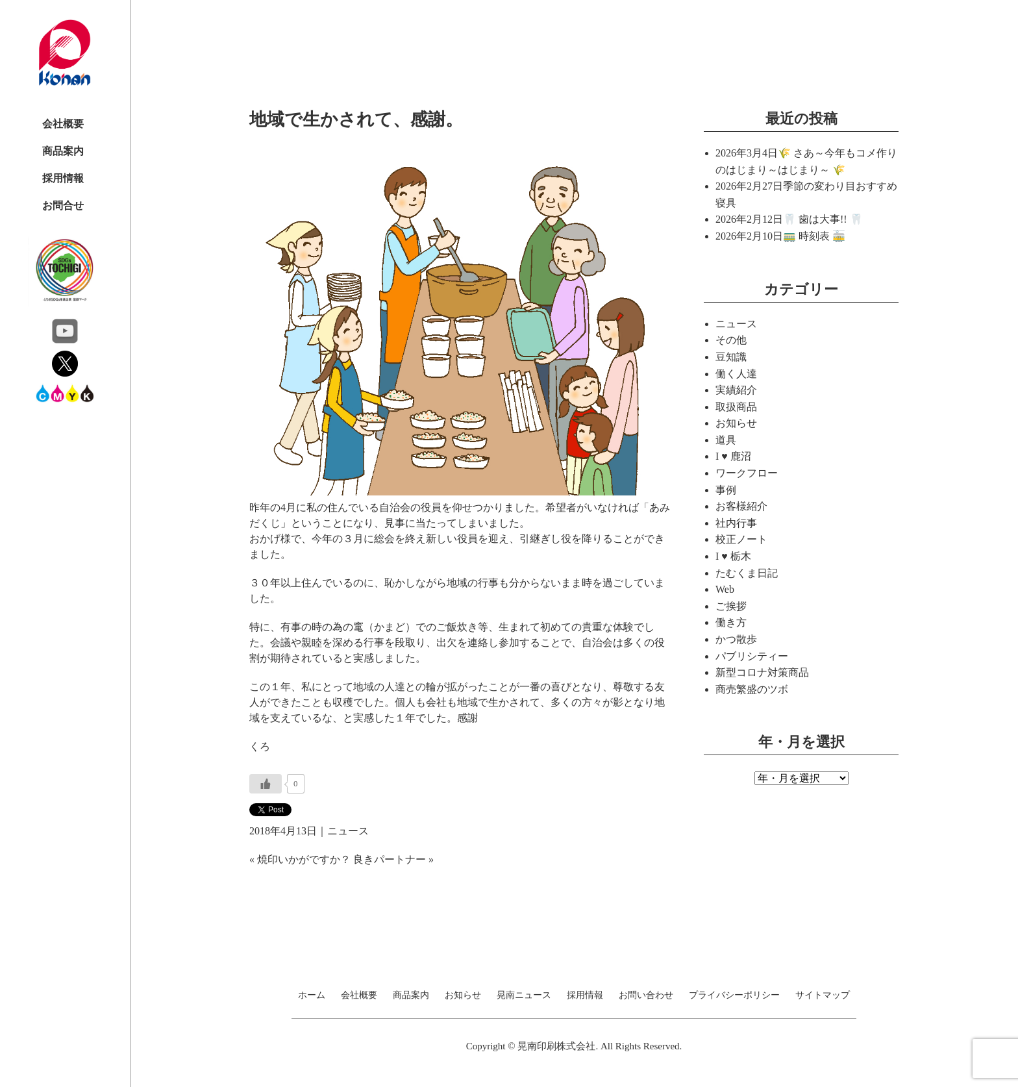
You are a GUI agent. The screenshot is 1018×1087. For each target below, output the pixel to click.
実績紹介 (736, 389)
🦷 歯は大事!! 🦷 (823, 219)
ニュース (348, 830)
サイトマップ (822, 995)
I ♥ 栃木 (733, 556)
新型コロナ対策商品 (762, 672)
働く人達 (736, 373)
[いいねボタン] (265, 783)
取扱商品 (736, 406)
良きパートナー (389, 859)
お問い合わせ (646, 995)
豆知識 (731, 356)
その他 (731, 339)
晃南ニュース (524, 995)
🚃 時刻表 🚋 (814, 236)
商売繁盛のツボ (751, 689)
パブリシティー (751, 656)
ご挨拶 (731, 606)
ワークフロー (746, 473)
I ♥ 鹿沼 (733, 456)
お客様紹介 (741, 506)
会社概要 (63, 123)
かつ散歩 (736, 639)
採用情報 (63, 178)
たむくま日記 (746, 573)
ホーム (311, 995)
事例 (725, 489)
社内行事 (736, 523)
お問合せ (63, 205)
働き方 (731, 622)
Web (724, 589)
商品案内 (63, 150)
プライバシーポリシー (734, 995)
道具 (725, 439)
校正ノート (741, 539)
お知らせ (736, 423)
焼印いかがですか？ (304, 859)
